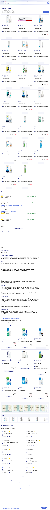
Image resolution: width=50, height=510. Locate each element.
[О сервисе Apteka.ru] (48, 1)
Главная (2, 6)
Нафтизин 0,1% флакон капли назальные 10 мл (39, 50)
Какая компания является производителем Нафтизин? (25, 485)
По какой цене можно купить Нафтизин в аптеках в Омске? (25, 482)
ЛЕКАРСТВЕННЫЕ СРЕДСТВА (7, 6)
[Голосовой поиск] (46, 3)
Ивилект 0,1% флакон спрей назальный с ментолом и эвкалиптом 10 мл (9, 360)
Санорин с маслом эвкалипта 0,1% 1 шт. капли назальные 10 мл (41, 360)
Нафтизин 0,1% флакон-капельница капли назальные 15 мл (40, 25)
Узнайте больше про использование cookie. (11, 508)
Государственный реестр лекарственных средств (10, 318)
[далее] (47, 408)
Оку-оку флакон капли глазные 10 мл (8, 385)
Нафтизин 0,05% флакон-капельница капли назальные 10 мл (8, 174)
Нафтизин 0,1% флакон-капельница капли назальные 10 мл (40, 74)
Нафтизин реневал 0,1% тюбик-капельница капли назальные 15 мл (24, 149)
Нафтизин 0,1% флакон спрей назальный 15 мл (7, 124)
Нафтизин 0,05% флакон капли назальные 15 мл (7, 74)
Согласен (44, 507)
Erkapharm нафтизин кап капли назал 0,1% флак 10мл (24, 25)
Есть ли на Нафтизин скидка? (25, 491)
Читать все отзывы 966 (18, 228)
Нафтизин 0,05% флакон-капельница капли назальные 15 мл (24, 74)
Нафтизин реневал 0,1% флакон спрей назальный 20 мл (40, 124)
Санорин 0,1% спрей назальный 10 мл (40, 385)
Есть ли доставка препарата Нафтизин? (25, 488)
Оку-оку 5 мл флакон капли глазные (24, 336)
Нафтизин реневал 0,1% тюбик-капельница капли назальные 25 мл (24, 174)
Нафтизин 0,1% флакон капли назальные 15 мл (7, 25)
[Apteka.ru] (3, 1)
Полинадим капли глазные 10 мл (23, 359)
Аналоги (45, 11)
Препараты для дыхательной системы (16, 6)
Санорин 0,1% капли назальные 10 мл (40, 336)
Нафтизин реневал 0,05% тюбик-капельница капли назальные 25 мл (40, 149)
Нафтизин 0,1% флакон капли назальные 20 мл (39, 99)
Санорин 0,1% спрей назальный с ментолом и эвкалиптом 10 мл (7, 337)
